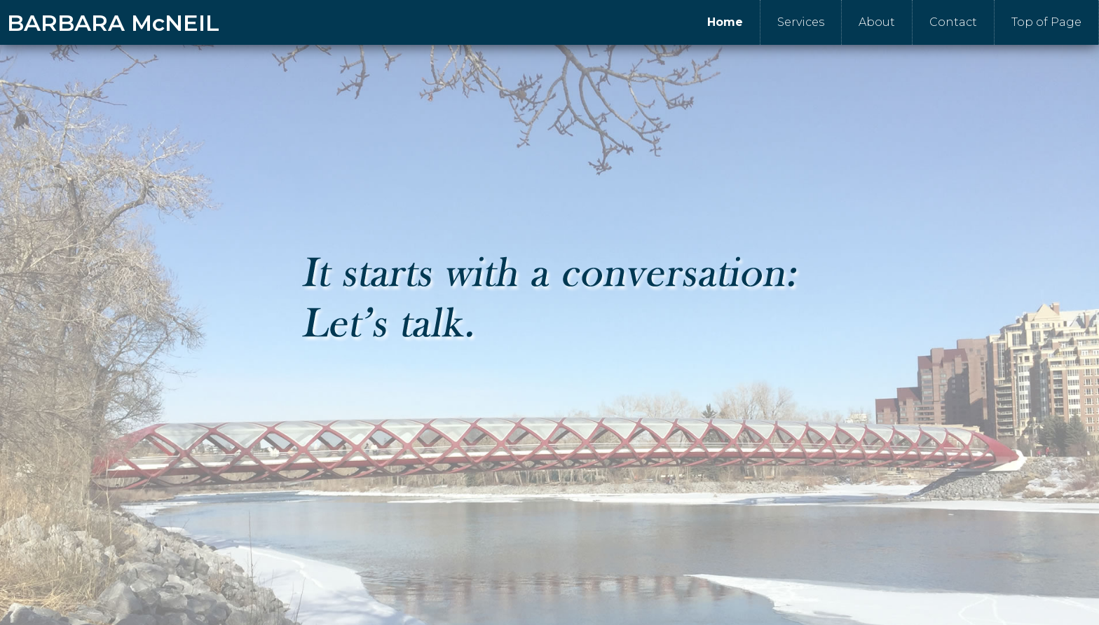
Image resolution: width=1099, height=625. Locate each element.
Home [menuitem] (725, 22)
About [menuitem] (877, 22)
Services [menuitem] (800, 22)
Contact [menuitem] (953, 22)
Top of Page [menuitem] (1046, 22)
